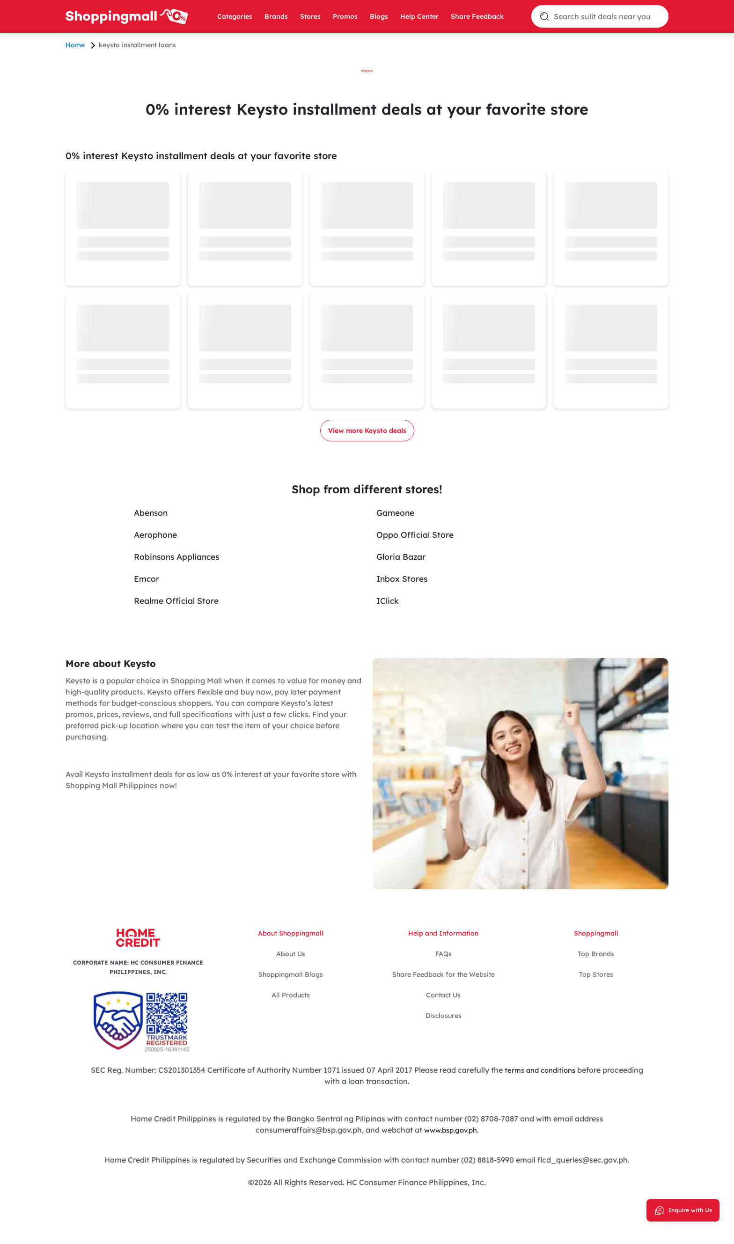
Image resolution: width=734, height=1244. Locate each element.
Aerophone (159, 534)
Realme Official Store (183, 600)
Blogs (379, 16)
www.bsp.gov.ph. (451, 1129)
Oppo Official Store (420, 534)
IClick (389, 600)
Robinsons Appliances (184, 556)
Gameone (398, 512)
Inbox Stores (405, 578)
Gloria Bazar (405, 556)
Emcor (148, 578)
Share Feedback (477, 16)
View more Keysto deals (367, 430)
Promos (345, 16)
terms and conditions (539, 1070)
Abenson (154, 512)
